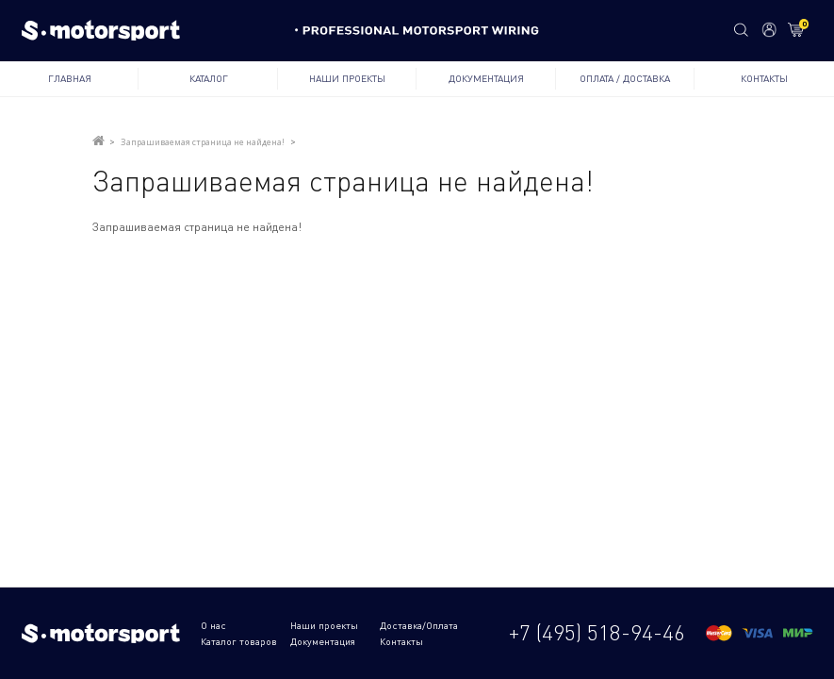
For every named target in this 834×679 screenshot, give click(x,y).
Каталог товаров (239, 641)
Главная (69, 78)
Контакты (764, 78)
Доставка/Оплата (419, 625)
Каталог (208, 78)
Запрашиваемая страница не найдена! (203, 142)
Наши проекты (347, 78)
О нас (213, 625)
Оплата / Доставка (625, 78)
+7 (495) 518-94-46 (597, 632)
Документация (486, 78)
